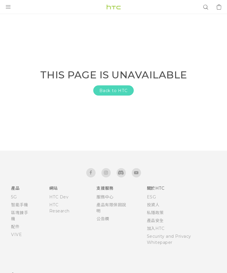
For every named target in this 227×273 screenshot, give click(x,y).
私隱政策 (155, 212)
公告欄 (102, 218)
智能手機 (19, 204)
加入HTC (156, 228)
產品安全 (155, 220)
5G (14, 197)
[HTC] (114, 6)
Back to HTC (113, 90)
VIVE (16, 234)
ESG (151, 197)
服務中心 (104, 197)
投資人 (153, 204)
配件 (15, 226)
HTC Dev (59, 197)
